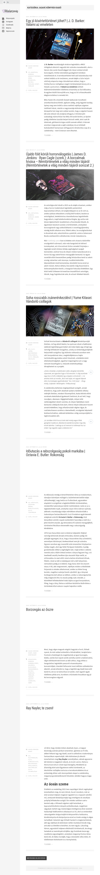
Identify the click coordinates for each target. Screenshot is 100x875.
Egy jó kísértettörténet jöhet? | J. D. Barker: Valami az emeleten (55, 23)
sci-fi (30, 357)
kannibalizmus (33, 663)
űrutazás (31, 359)
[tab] (4, 2)
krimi (30, 78)
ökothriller (32, 767)
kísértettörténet (34, 76)
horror (31, 74)
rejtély (30, 82)
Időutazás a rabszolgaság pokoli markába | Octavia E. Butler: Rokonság (55, 453)
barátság (34, 72)
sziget (37, 84)
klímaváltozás (33, 761)
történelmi (32, 512)
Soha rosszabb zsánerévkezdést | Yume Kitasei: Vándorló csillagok (59, 300)
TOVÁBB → (48, 135)
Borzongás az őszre (39, 609)
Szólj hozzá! (32, 90)
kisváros (31, 665)
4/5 (29, 213)
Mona (45, 16)
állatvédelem (32, 758)
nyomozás (31, 80)
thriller (31, 86)
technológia (32, 771)
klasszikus (32, 667)
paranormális (33, 669)
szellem (31, 84)
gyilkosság (32, 659)
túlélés (30, 677)
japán (30, 351)
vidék (30, 683)
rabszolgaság (33, 508)
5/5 (29, 72)
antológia (34, 213)
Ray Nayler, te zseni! (39, 708)
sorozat (31, 217)
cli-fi (33, 349)
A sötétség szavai (53, 240)
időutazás (34, 502)
